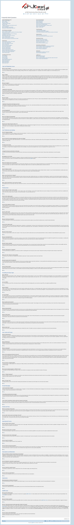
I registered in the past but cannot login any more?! (9, 25)
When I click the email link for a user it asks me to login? (10, 38)
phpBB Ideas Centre (44, 500)
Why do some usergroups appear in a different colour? (44, 25)
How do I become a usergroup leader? (41, 24)
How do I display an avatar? (6, 36)
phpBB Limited (28, 493)
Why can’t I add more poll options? (7, 45)
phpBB (31, 158)
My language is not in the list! (6, 34)
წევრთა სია (35, 13)
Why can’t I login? (4, 24)
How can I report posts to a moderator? (7, 49)
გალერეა (25, 13)
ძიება (31, 13)
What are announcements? (6, 60)
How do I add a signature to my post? (7, 43)
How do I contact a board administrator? (42, 58)
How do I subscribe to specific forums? (41, 47)
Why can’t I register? (5, 22)
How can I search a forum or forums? (41, 39)
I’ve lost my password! (5, 26)
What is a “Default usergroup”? (40, 26)
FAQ (28, 13)
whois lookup (4, 506)
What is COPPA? (4, 21)
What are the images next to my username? (8, 35)
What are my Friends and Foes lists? (41, 35)
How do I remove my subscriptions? (41, 48)
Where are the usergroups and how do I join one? (43, 23)
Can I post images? (5, 58)
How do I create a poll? (5, 44)
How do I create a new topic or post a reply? (8, 41)
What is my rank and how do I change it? (8, 37)
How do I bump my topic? (6, 52)
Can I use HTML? (4, 56)
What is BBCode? (4, 55)
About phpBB (4, 494)
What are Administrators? (40, 20)
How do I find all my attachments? (41, 52)
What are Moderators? (39, 21)
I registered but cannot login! (6, 23)
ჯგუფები (39, 13)
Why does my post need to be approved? (8, 51)
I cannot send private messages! (41, 30)
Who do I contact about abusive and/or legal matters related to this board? (47, 57)
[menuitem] (43, 13)
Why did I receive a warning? (6, 48)
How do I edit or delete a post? (6, 42)
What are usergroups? (39, 22)
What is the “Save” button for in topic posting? (8, 50)
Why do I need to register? (6, 20)
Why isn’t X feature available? (40, 56)
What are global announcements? (7, 59)
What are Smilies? (4, 57)
